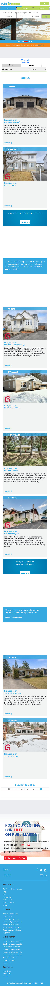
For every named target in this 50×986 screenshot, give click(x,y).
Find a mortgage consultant (12, 922)
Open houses (7, 916)
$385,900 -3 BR (10, 183)
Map (31, 65)
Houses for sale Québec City (12, 941)
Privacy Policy (7, 897)
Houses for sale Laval (10, 957)
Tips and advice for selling (12, 927)
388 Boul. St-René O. (13, 693)
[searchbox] (25, 12)
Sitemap (5, 905)
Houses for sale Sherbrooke (12, 952)
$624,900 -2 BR (10, 120)
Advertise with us (8, 903)
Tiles (11, 65)
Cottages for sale (9, 960)
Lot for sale (7, 963)
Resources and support (11, 925)
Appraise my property (10, 914)
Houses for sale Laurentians (12, 955)
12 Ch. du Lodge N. (12, 408)
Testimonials (7, 973)
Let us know (7, 971)
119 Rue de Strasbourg (14, 345)
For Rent (41, 9)
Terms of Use (7, 900)
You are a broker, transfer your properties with (25, 45)
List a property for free (15, 858)
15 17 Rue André (11, 470)
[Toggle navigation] (44, 4)
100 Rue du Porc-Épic (13, 122)
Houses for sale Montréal (11, 947)
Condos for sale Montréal (11, 949)
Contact (5, 976)
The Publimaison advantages (12, 889)
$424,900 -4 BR (10, 342)
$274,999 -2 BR (10, 468)
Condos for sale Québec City (12, 944)
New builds (25, 9)
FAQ (4, 894)
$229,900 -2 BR (10, 405)
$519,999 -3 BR (10, 531)
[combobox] (25, 12)
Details (7, 143)
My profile (6, 933)
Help (4, 892)
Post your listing (25, 41)
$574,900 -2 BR (10, 754)
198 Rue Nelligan (11, 533)
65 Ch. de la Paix (11, 756)
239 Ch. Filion (10, 185)
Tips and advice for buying (12, 930)
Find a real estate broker (11, 919)
